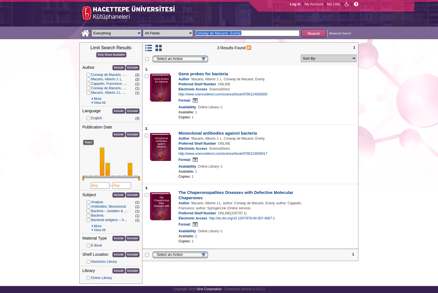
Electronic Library (104, 262)
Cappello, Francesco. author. (112, 84)
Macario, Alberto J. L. (107, 79)
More (97, 99)
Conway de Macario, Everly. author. (117, 88)
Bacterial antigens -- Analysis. (113, 220)
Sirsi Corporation (209, 289)
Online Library (101, 278)
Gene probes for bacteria (203, 73)
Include (119, 67)
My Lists (334, 4)
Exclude (132, 67)
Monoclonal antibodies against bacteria (217, 133)
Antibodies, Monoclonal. (109, 206)
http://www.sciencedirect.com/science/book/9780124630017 (222, 154)
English (96, 118)
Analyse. (97, 202)
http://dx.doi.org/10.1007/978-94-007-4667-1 (242, 218)
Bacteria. (97, 215)
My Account (313, 4)
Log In (295, 4)
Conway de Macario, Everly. (112, 75)
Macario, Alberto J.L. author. (112, 93)
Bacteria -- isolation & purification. (116, 211)
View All (100, 103)
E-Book (96, 245)
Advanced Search (340, 33)
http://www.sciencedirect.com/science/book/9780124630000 (222, 94)
